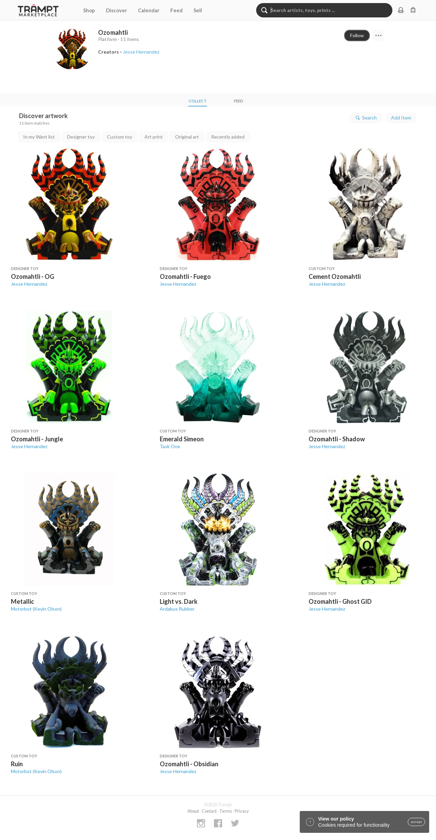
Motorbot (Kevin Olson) (36, 609)
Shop (89, 10)
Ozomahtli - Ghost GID (340, 601)
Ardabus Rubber (177, 609)
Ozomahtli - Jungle (37, 439)
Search (366, 117)
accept (416, 822)
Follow (357, 35)
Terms (225, 811)
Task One (170, 446)
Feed (176, 10)
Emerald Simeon (182, 439)
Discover (116, 10)
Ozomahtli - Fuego (185, 276)
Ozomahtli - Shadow (337, 439)
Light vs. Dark (179, 601)
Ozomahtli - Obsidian (189, 764)
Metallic (22, 601)
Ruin (17, 764)
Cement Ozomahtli (335, 276)
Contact (209, 811)
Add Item (401, 117)
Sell (197, 10)
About (193, 811)
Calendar (148, 10)
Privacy (242, 811)
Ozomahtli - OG (32, 276)
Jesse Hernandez (29, 284)
